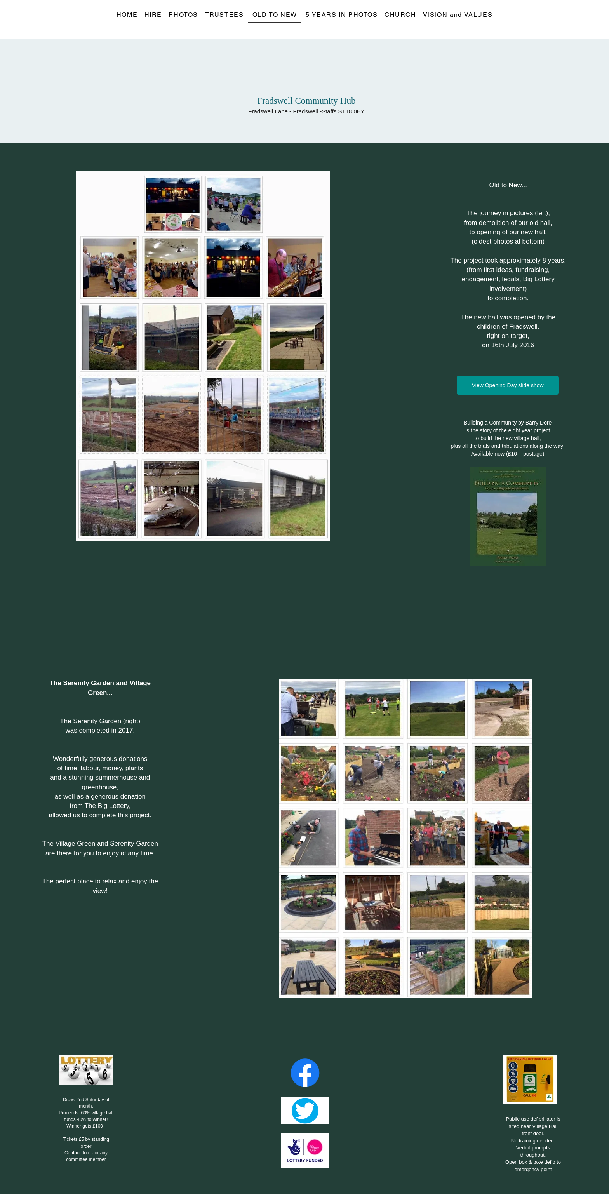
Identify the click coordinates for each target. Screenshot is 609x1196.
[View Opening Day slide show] (508, 385)
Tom (86, 1153)
